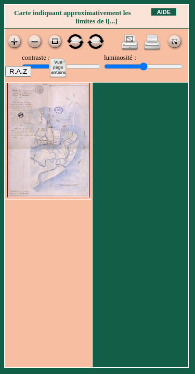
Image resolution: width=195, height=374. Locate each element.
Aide (164, 12)
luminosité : (120, 57)
